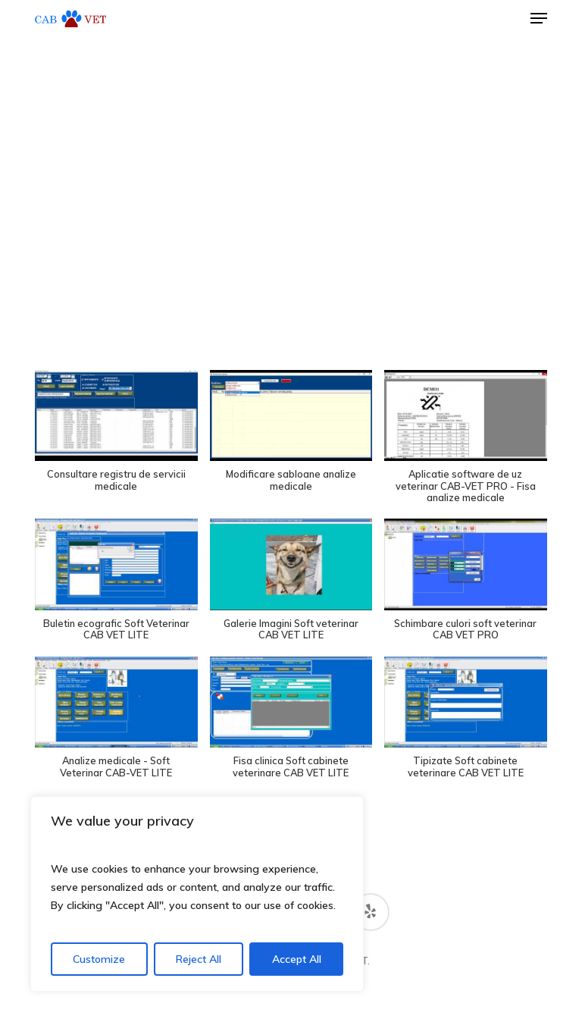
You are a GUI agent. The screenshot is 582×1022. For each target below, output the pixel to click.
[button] (538, 18)
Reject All (198, 959)
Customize (99, 959)
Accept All (296, 959)
